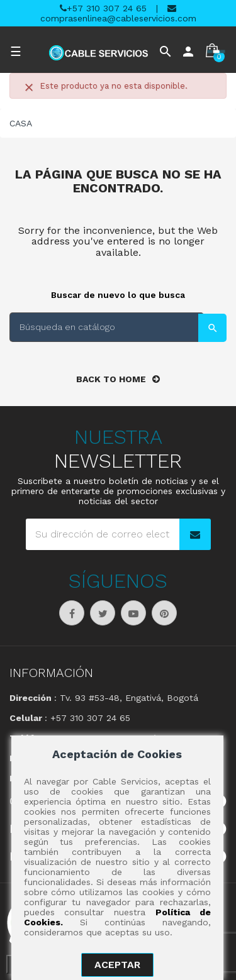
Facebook (72, 613)
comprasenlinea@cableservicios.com (118, 13)
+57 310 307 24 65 (103, 8)
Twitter (103, 613)
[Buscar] (106, 327)
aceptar (117, 965)
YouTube (133, 613)
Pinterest (164, 613)
